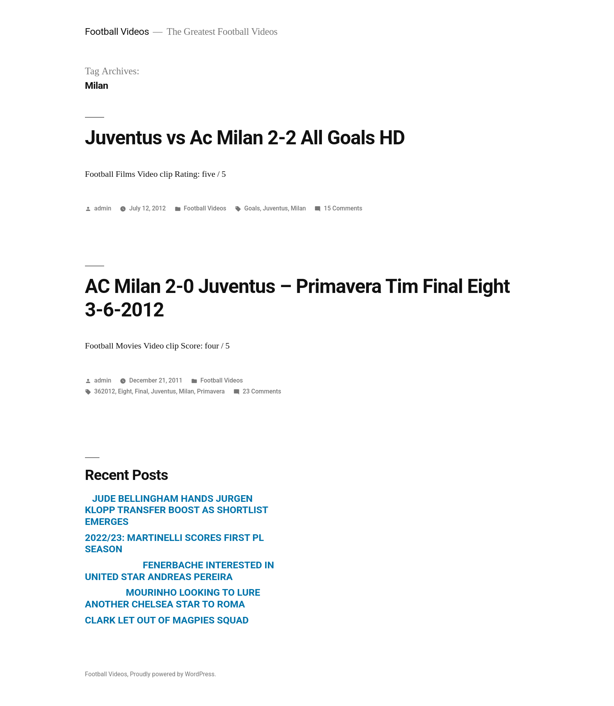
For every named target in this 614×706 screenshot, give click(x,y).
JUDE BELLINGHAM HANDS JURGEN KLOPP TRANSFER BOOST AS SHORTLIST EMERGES (176, 510)
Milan (298, 208)
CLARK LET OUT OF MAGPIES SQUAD (167, 620)
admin (103, 208)
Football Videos (117, 31)
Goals (252, 208)
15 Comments (343, 208)
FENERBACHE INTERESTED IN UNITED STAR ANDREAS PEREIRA (179, 570)
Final (141, 391)
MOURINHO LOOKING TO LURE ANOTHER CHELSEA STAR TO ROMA (172, 598)
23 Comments (262, 391)
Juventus (275, 208)
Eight (125, 391)
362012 (104, 391)
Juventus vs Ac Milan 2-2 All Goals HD (245, 137)
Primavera (211, 391)
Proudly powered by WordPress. (173, 674)
